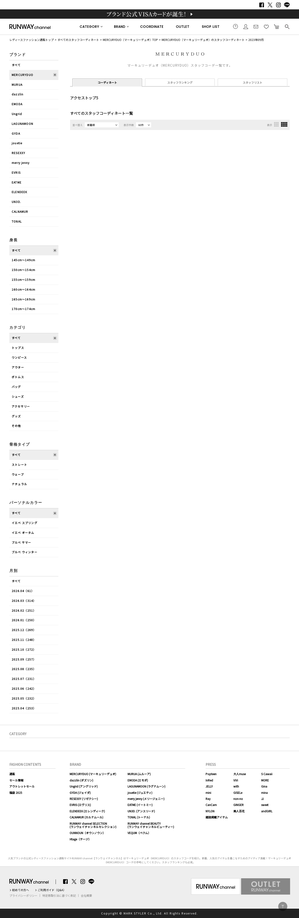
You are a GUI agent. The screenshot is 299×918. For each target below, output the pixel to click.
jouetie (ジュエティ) (140, 793)
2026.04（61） (23, 591)
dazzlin (17, 94)
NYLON (210, 811)
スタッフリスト (252, 82)
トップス (18, 348)
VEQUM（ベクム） (139, 833)
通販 (12, 774)
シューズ (18, 396)
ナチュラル (19, 484)
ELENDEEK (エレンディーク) (87, 811)
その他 (16, 426)
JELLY (209, 786)
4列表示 (284, 124)
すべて (16, 65)
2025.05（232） (24, 698)
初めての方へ (20, 890)
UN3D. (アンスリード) (141, 811)
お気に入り (266, 26)
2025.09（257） (24, 659)
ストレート (19, 464)
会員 (246, 26)
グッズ (16, 416)
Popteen (211, 774)
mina (264, 793)
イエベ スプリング (24, 523)
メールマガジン (256, 26)
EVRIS (16, 172)
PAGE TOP (282, 906)
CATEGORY (89, 26)
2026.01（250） (24, 620)
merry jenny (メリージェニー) (146, 799)
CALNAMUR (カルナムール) (86, 817)
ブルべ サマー (21, 542)
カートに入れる (276, 26)
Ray (208, 799)
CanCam (211, 805)
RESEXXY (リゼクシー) (84, 799)
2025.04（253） (24, 708)
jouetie (17, 143)
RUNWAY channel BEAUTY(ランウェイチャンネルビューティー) (151, 825)
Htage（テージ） (80, 839)
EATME (16, 182)
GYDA (16, 133)
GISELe (237, 793)
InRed (209, 780)
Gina (264, 786)
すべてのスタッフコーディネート (78, 40)
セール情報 (16, 780)
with (236, 786)
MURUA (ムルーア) (139, 774)
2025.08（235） (24, 669)
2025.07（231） (24, 679)
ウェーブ (18, 474)
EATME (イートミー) (140, 805)
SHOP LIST (211, 26)
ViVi (235, 780)
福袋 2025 (15, 793)
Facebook (261, 5)
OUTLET (182, 26)
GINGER (238, 805)
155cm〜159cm (23, 280)
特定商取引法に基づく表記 (59, 895)
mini (208, 793)
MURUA (17, 85)
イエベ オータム (23, 533)
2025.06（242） (24, 688)
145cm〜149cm (23, 260)
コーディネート (107, 82)
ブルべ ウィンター (24, 552)
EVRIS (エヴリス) (80, 805)
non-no (238, 799)
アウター (18, 367)
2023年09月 (256, 40)
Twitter (270, 5)
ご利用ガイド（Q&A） (52, 890)
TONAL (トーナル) (139, 817)
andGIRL (266, 811)
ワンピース (19, 357)
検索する (287, 26)
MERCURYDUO (22, 75)
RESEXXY (18, 153)
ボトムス (18, 377)
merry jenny (20, 163)
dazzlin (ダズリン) (81, 780)
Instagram (278, 5)
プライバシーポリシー (23, 895)
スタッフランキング (179, 82)
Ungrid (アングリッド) (84, 786)
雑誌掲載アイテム (217, 817)
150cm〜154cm (23, 270)
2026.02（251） (24, 610)
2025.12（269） (24, 630)
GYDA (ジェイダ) (80, 793)
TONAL (17, 221)
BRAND (119, 26)
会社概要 (86, 895)
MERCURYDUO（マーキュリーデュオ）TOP (130, 40)
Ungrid (17, 114)
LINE (287, 5)
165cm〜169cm (23, 299)
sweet (264, 805)
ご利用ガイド (235, 26)
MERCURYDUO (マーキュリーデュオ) (93, 774)
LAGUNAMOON (22, 124)
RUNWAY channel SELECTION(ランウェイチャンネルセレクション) (93, 825)
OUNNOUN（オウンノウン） (87, 833)
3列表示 (276, 124)
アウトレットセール (22, 786)
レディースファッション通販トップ (31, 40)
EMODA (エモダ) (138, 780)
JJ (262, 799)
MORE (265, 780)
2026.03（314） (24, 601)
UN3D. (16, 202)
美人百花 (239, 811)
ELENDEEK (19, 192)
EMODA (17, 104)
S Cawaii (266, 774)
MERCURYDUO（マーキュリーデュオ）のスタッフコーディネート (203, 40)
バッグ (16, 387)
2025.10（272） (24, 649)
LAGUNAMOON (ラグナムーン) (146, 786)
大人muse (239, 774)
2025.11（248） (24, 640)
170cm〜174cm (23, 309)
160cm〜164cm (23, 289)
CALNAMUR (20, 211)
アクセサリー (21, 406)
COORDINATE (152, 26)
